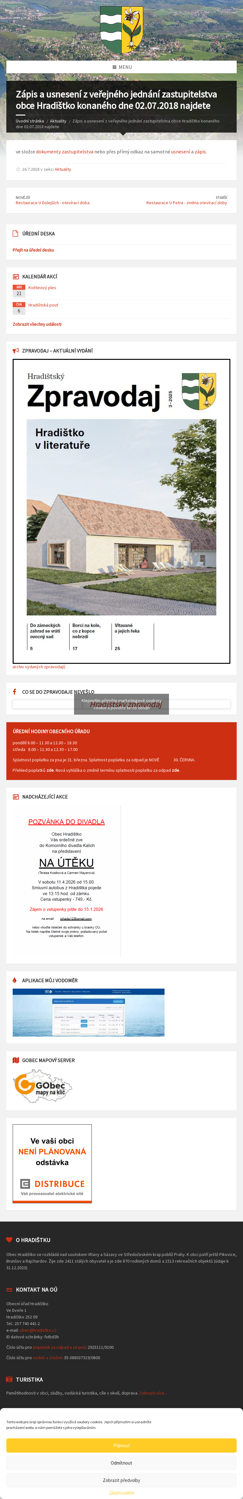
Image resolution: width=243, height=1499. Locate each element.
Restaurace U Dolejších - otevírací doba (53, 202)
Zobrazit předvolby (121, 1480)
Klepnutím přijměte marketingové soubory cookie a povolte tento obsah (122, 704)
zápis (200, 151)
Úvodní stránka (30, 121)
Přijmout (121, 1445)
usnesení (180, 151)
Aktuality (58, 121)
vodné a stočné (47, 1357)
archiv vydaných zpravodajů (39, 666)
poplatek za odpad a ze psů (59, 1347)
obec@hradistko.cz (38, 1330)
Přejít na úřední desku (33, 250)
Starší (221, 197)
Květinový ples (42, 287)
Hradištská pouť (43, 305)
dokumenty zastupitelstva (64, 151)
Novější (23, 197)
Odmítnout (121, 1463)
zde (50, 770)
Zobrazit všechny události (37, 324)
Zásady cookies (121, 1492)
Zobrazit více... (153, 1393)
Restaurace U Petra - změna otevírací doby (186, 202)
